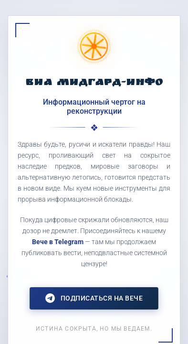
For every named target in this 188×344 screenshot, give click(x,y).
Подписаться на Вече (94, 298)
